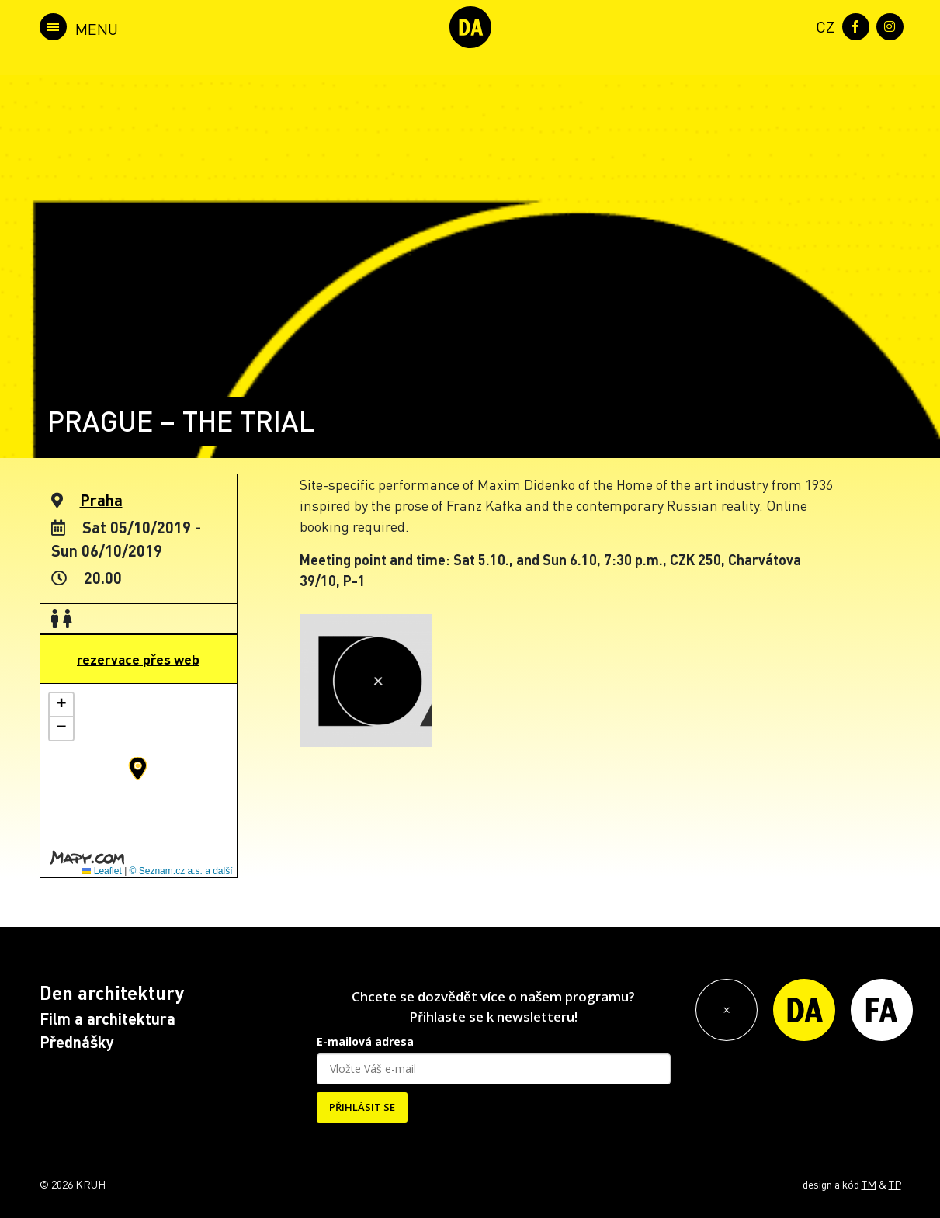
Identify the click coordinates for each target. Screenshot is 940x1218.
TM (869, 1184)
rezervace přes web (138, 659)
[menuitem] (822, 25)
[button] (137, 768)
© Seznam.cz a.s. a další (181, 871)
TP (895, 1184)
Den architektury (112, 992)
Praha (101, 500)
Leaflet (101, 871)
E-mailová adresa (365, 1041)
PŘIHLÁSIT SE (362, 1107)
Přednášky (77, 1042)
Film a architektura (107, 1018)
